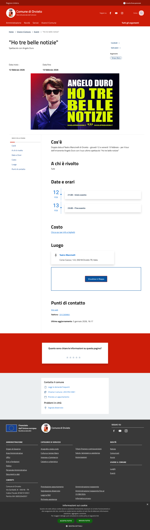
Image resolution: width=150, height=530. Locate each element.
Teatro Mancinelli (67, 255)
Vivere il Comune (24, 31)
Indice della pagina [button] (18, 138)
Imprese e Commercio (49, 457)
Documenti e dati (13, 474)
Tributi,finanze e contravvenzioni (88, 448)
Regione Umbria (12, 3)
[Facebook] (108, 13)
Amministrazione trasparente (87, 486)
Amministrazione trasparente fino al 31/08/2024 (89, 492)
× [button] (147, 504)
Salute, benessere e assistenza (87, 453)
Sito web (54, 309)
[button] (75, 526)
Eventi (36, 31)
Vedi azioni (116, 48)
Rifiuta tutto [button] (84, 521)
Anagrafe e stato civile (50, 448)
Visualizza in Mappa (96, 279)
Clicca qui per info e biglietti (63, 232)
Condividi (116, 43)
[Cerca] (141, 13)
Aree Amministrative (14, 453)
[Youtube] (114, 13)
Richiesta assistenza (49, 499)
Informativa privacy (83, 498)
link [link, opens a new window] (97, 516)
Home (11, 31)
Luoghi (113, 469)
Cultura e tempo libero (50, 453)
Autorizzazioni (81, 457)
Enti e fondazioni (12, 461)
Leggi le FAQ (46, 495)
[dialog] (75, 516)
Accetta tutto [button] (66, 521)
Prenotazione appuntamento (52, 486)
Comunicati (114, 453)
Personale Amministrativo (16, 470)
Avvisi (112, 457)
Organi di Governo (13, 448)
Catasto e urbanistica (49, 461)
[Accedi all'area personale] (132, 3)
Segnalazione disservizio (50, 490)
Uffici (8, 457)
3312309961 (64, 314)
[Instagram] (120, 13)
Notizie (113, 448)
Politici (8, 465)
